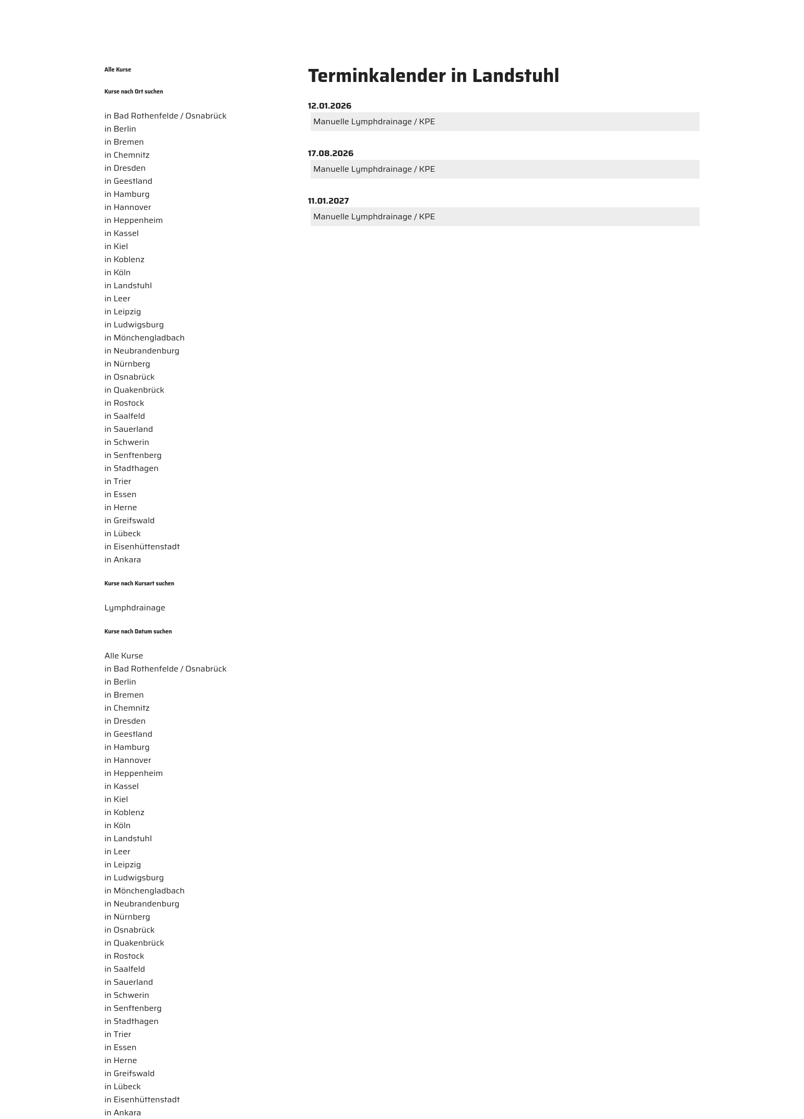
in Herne (120, 507)
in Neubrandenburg (142, 350)
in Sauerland (128, 428)
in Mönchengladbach (144, 337)
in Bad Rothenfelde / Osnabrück (165, 115)
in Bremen (124, 141)
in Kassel (121, 233)
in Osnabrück (129, 376)
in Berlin (120, 128)
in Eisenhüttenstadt (142, 546)
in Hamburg (127, 194)
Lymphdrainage (134, 607)
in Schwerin (126, 442)
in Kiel (116, 246)
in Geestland (128, 180)
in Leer (117, 298)
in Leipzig (122, 311)
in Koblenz (124, 259)
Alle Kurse (117, 69)
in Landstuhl (128, 285)
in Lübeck (122, 533)
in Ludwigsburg (134, 324)
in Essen (120, 494)
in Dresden (125, 167)
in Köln (117, 272)
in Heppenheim (133, 220)
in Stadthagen (131, 468)
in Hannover (127, 207)
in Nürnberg (127, 363)
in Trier (117, 481)
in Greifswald (129, 520)
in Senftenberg (133, 455)
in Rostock (124, 402)
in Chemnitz (127, 154)
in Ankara (122, 559)
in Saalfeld (124, 415)
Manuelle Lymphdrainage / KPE (374, 121)
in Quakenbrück (134, 389)
